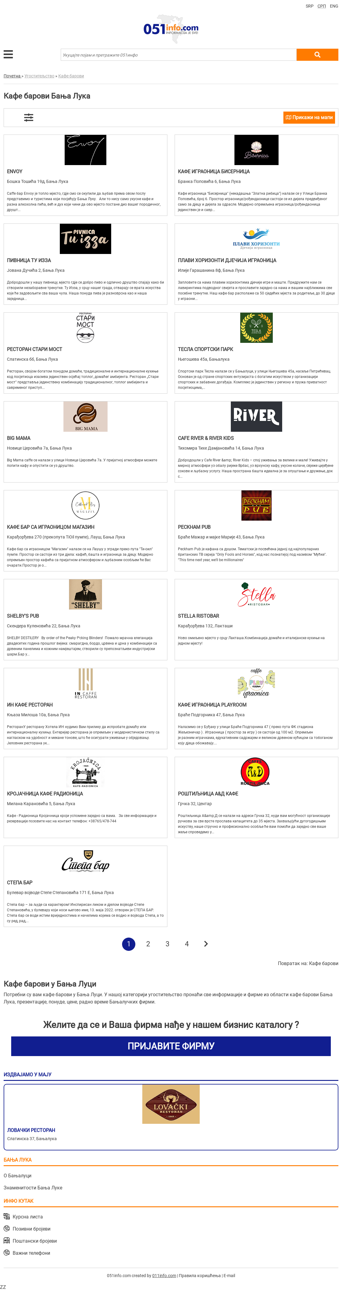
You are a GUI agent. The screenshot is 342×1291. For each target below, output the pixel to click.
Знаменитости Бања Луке (33, 1188)
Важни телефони (31, 1253)
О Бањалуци (17, 1176)
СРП (322, 6)
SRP (310, 6)
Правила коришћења (200, 1275)
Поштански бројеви (35, 1241)
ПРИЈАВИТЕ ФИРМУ (171, 1046)
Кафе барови (323, 963)
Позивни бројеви (31, 1229)
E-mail (229, 1275)
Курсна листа (28, 1217)
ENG (334, 6)
